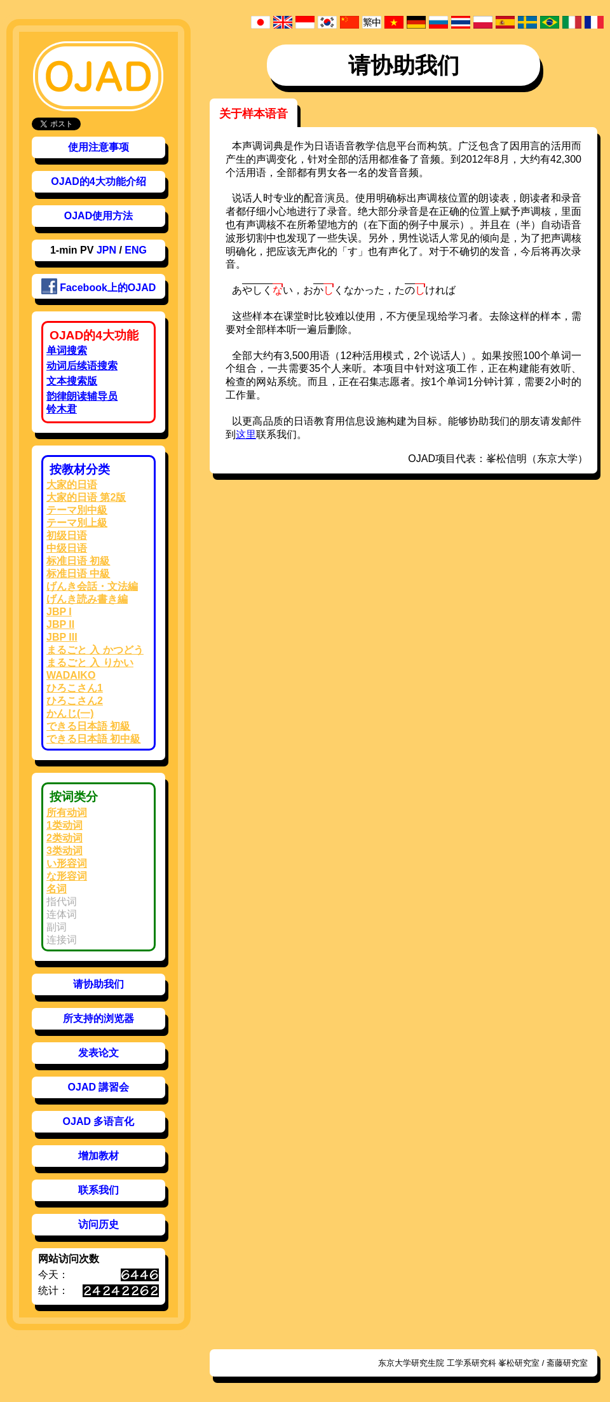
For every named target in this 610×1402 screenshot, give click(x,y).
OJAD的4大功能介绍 (98, 181)
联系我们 (98, 1190)
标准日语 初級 (78, 560)
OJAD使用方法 (98, 215)
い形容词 (66, 863)
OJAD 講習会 (99, 1087)
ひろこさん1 (74, 688)
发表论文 (98, 1052)
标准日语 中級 (78, 573)
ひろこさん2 (74, 700)
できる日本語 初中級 (93, 738)
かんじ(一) (70, 713)
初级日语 (66, 535)
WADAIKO (70, 675)
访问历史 (98, 1224)
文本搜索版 (71, 381)
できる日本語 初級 (88, 726)
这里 (246, 434)
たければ (425, 289)
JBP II (60, 624)
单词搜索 (66, 350)
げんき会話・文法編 (92, 586)
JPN (106, 250)
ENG (136, 250)
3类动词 (64, 850)
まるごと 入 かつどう (95, 649)
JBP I (59, 611)
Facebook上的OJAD (98, 286)
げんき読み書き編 (87, 599)
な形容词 (66, 876)
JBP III (62, 637)
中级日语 (66, 548)
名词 (56, 888)
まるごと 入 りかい (89, 662)
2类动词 (64, 838)
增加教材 (98, 1155)
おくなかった (343, 289)
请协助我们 (98, 984)
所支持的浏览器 (98, 1018)
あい (262, 289)
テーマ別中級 (76, 510)
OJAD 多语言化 (99, 1121)
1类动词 (64, 825)
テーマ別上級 (76, 522)
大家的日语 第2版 (86, 497)
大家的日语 (71, 484)
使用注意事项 (98, 147)
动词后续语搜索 (82, 365)
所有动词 (66, 812)
